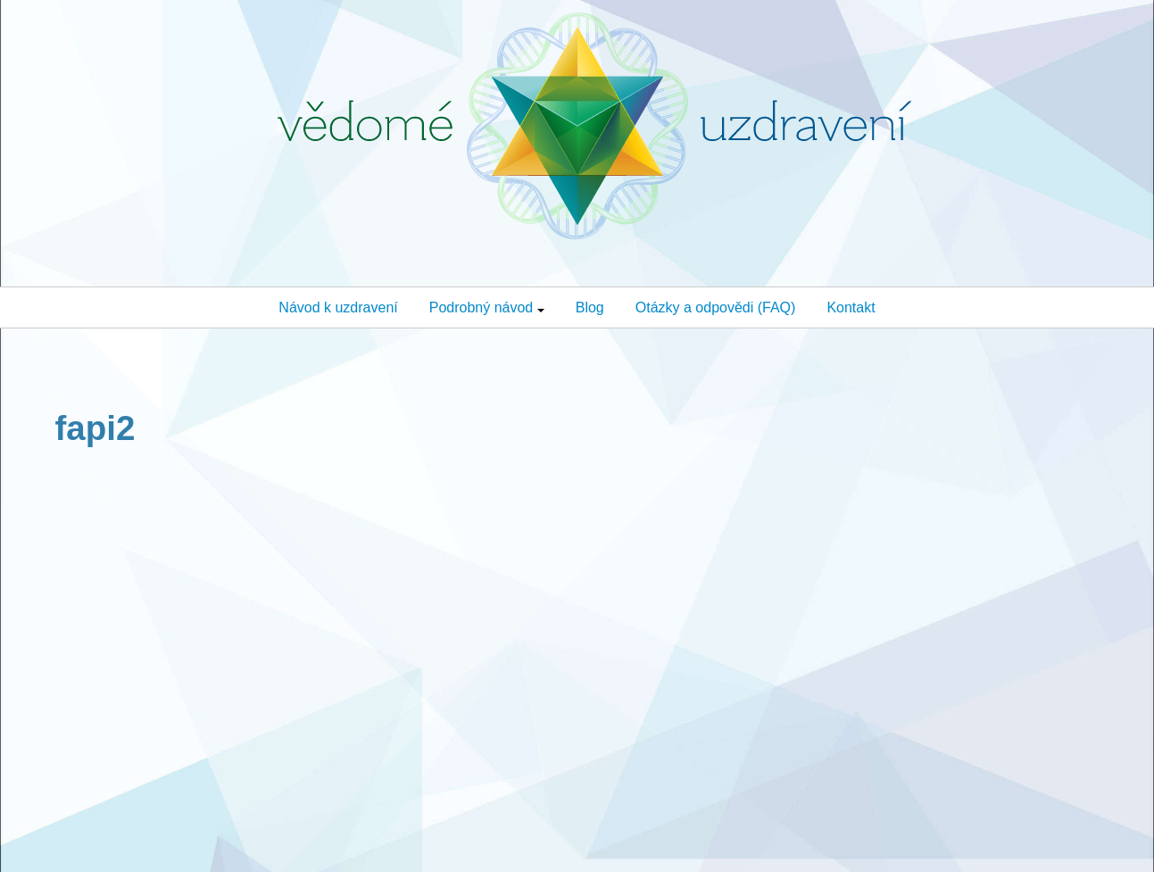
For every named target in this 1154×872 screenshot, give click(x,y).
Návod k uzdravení (337, 307)
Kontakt (850, 307)
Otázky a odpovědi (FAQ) (715, 307)
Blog (590, 307)
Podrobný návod (486, 307)
